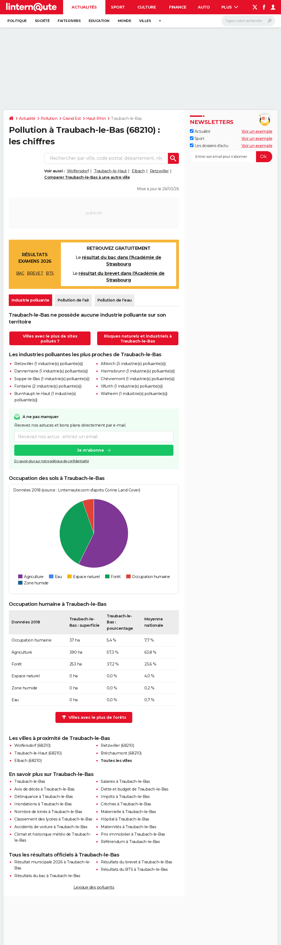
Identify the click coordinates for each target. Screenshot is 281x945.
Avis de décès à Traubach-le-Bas (44, 789)
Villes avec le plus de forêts (94, 717)
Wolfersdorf (78, 170)
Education (99, 21)
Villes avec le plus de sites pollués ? (50, 339)
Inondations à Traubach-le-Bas (43, 804)
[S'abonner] (231, 156)
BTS (50, 273)
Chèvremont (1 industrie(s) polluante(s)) (137, 378)
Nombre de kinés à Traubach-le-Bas (48, 811)
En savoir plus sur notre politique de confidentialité (51, 461)
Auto (204, 7)
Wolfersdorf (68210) (32, 745)
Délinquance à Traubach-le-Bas (43, 796)
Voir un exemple (256, 131)
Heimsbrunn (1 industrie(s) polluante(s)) (138, 371)
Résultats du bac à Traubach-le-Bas (47, 875)
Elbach (138, 170)
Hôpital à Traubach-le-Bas (125, 819)
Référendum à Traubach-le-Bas (130, 841)
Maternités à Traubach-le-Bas (128, 826)
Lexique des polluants (94, 887)
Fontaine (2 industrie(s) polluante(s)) (47, 386)
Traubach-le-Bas (29, 781)
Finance (177, 7)
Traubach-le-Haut (110, 170)
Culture (146, 7)
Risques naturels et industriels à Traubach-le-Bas (138, 339)
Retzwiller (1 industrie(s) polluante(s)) (48, 363)
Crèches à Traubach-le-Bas (126, 804)
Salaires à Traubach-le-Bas (125, 781)
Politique (17, 21)
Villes (145, 21)
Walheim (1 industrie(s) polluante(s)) (134, 393)
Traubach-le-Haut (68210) (37, 753)
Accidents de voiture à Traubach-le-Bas (50, 826)
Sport (118, 7)
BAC (20, 273)
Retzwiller (159, 170)
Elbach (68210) (27, 760)
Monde (124, 21)
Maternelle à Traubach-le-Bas (128, 811)
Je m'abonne (90, 450)
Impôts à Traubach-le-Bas (125, 796)
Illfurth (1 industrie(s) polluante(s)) (131, 386)
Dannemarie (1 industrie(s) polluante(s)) (51, 371)
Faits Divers (69, 21)
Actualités (84, 7)
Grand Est (72, 118)
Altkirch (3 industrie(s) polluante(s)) (133, 363)
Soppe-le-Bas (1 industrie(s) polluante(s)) (51, 378)
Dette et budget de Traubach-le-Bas (134, 789)
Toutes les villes (116, 760)
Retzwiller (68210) (117, 745)
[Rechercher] (248, 20)
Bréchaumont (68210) (121, 753)
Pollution (49, 118)
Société (42, 21)
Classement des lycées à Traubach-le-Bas (53, 819)
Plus (229, 7)
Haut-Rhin (96, 118)
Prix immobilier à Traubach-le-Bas (133, 834)
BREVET (35, 273)
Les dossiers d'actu (209, 145)
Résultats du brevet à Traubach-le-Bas (136, 862)
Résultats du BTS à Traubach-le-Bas (134, 869)
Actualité (27, 118)
